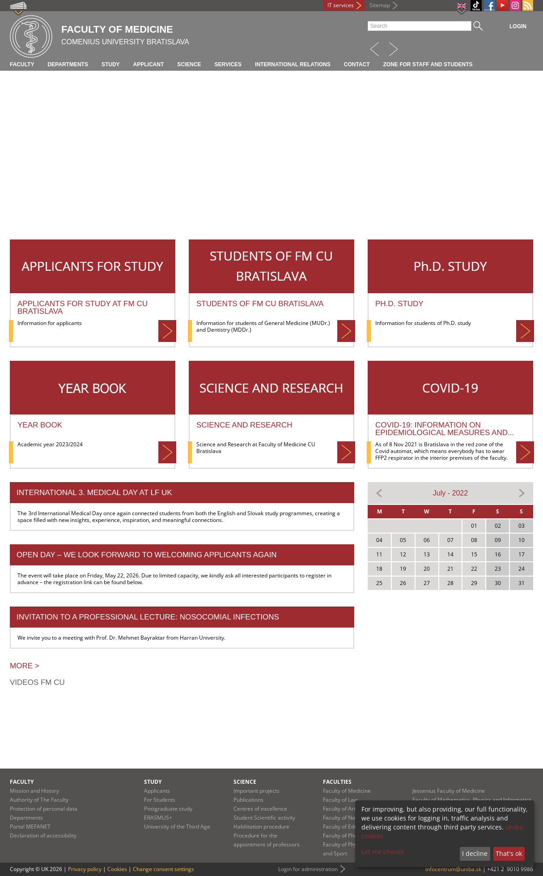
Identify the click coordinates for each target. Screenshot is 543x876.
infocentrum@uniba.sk (453, 869)
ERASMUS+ (158, 817)
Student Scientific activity (264, 817)
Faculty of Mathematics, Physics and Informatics (471, 799)
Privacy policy (85, 869)
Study (111, 64)
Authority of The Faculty (39, 799)
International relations (293, 64)
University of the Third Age (177, 826)
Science (189, 64)
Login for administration (308, 869)
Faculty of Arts (340, 808)
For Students (159, 799)
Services (228, 64)
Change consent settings (163, 869)
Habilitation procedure (261, 826)
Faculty (22, 64)
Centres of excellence (260, 808)
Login (517, 26)
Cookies (117, 869)
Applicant (148, 64)
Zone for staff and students (428, 64)
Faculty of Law (340, 799)
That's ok (509, 853)
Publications (248, 799)
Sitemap (379, 5)
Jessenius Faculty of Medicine (448, 791)
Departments (67, 64)
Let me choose (382, 851)
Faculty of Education (348, 826)
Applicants (157, 791)
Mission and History (34, 791)
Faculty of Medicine (347, 791)
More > (24, 666)
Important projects (256, 791)
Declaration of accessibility (43, 835)
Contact (357, 64)
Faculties (337, 782)
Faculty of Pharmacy (348, 835)
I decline (475, 853)
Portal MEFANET (30, 826)
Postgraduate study (168, 808)
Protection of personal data (43, 808)
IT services (340, 5)
